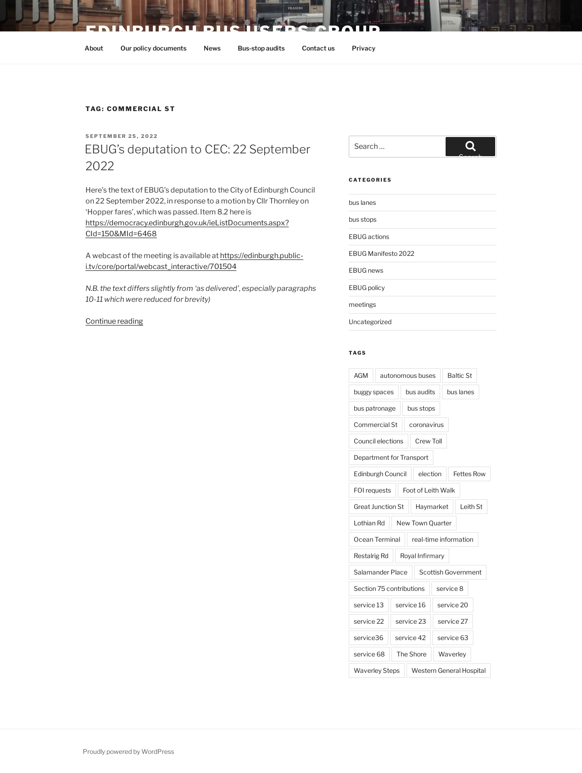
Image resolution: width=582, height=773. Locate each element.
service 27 (453, 621)
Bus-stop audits (261, 48)
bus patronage (375, 408)
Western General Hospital (448, 670)
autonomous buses (408, 375)
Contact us (318, 48)
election (430, 474)
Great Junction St (379, 506)
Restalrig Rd (371, 555)
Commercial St (375, 424)
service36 (368, 637)
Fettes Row (469, 474)
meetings (362, 304)
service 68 (369, 654)
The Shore (411, 654)
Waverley (452, 654)
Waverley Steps (377, 670)
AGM (361, 375)
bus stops (362, 219)
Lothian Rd (369, 523)
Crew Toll (428, 441)
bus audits (420, 392)
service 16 (411, 605)
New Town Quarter (424, 523)
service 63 (452, 637)
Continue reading (114, 321)
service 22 (369, 621)
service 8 (449, 588)
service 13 (369, 605)
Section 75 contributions (389, 588)
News (212, 48)
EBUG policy (367, 287)
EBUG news (366, 270)
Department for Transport (391, 457)
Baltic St (459, 375)
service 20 (452, 605)
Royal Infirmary (422, 555)
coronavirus (426, 424)
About (94, 48)
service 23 (411, 621)
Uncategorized (370, 321)
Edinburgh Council (380, 474)
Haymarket (432, 506)
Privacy (364, 48)
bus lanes (362, 202)
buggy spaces (374, 392)
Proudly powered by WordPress (128, 751)
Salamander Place (380, 572)
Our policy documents (153, 48)
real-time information (442, 539)
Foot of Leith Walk (429, 490)
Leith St (471, 506)
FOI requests (372, 490)
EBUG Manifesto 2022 (381, 253)
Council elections (378, 441)
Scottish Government (450, 572)
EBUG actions (369, 236)
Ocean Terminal (377, 539)
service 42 (410, 637)
